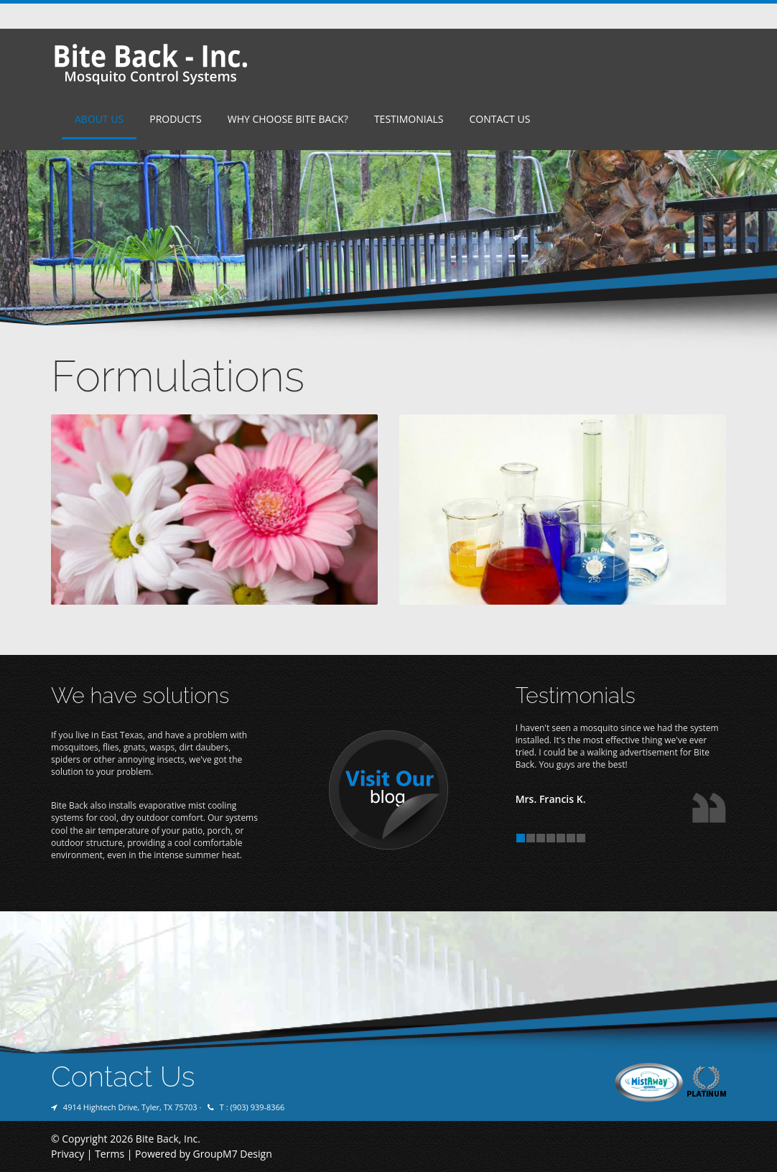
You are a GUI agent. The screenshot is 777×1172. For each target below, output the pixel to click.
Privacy (67, 1154)
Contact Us (499, 119)
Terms (109, 1154)
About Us (99, 119)
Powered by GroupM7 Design (203, 1154)
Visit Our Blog (388, 790)
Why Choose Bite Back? (288, 119)
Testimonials (409, 119)
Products (175, 119)
